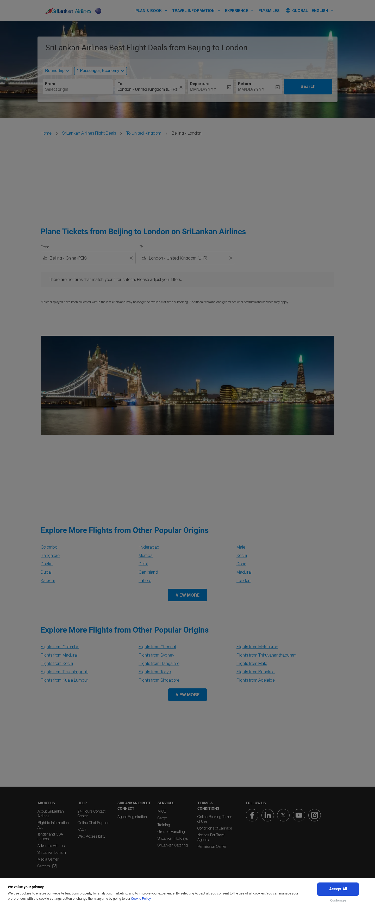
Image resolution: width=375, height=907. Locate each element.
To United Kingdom (143, 133)
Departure (199, 84)
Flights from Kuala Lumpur (64, 680)
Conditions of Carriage (214, 828)
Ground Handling (171, 831)
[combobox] (78, 90)
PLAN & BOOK (152, 10)
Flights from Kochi (57, 663)
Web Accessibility (91, 836)
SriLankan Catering (173, 845)
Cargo (162, 818)
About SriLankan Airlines (51, 813)
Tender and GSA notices (50, 836)
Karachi (48, 580)
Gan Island (148, 572)
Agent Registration (132, 816)
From (50, 84)
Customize (338, 900)
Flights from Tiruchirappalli (64, 671)
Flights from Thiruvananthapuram (266, 655)
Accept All (338, 889)
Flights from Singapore (159, 680)
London (243, 580)
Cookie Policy (141, 898)
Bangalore (50, 555)
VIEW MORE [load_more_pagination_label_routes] (187, 594)
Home (46, 133)
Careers (47, 866)
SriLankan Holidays (173, 838)
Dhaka (47, 563)
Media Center (48, 859)
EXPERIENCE (241, 10)
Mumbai (146, 555)
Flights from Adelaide (255, 680)
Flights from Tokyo (155, 671)
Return (244, 84)
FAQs (82, 829)
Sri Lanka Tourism (52, 852)
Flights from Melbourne (257, 646)
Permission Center (212, 846)
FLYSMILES (269, 10)
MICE (162, 811)
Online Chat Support (94, 822)
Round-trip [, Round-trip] (55, 71)
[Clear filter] (131, 258)
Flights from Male (251, 663)
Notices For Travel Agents (211, 837)
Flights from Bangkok (255, 671)
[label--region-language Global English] (310, 10)
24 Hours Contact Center (91, 813)
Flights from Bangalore (159, 663)
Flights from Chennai (157, 646)
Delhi (143, 563)
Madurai (244, 572)
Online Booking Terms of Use (214, 819)
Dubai (46, 572)
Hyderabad (149, 547)
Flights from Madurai (59, 655)
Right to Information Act (53, 825)
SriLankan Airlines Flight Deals (89, 133)
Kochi (241, 555)
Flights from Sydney (156, 655)
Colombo (49, 547)
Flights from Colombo (60, 646)
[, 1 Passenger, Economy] (98, 71)
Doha (241, 563)
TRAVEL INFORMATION (197, 10)
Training (164, 824)
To (119, 84)
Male (240, 547)
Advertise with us (51, 845)
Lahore (145, 580)
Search (308, 86)
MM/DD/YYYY (203, 90)
